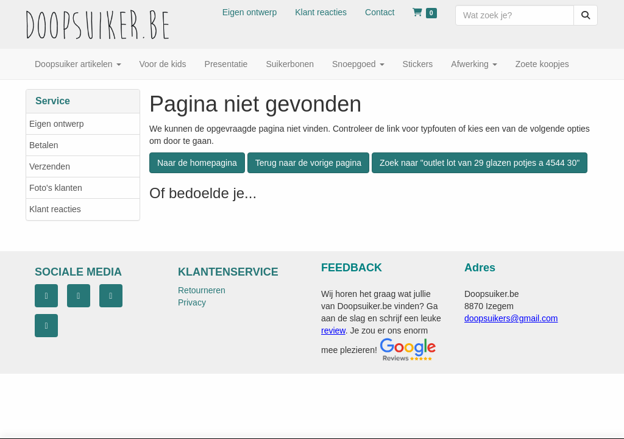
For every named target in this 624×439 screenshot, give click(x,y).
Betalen (43, 145)
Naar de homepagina (197, 163)
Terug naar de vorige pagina (308, 163)
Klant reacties (55, 209)
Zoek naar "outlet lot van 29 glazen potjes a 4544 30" (480, 163)
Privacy (192, 302)
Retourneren (201, 290)
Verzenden (49, 166)
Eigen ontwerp (56, 124)
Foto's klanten (55, 188)
